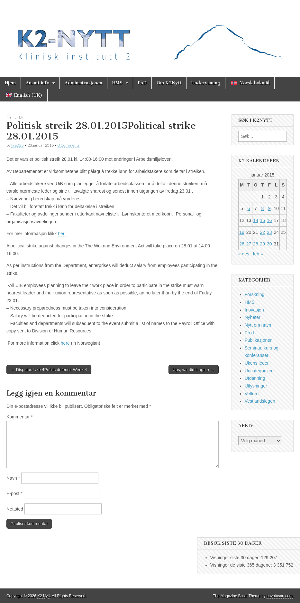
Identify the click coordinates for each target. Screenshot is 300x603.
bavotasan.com (280, 596)
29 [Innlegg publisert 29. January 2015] (262, 243)
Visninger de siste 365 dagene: (241, 565)
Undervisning (205, 83)
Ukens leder (257, 363)
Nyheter (14, 117)
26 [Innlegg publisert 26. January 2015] (241, 243)
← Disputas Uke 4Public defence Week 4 (49, 369)
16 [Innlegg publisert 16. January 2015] (269, 220)
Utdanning (255, 378)
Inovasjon (254, 309)
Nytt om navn (258, 325)
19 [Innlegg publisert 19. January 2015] (241, 232)
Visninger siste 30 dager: (235, 557)
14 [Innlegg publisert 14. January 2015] (255, 220)
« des (243, 253)
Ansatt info (37, 83)
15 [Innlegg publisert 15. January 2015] (262, 220)
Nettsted (14, 509)
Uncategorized (259, 370)
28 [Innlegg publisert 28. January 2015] (255, 243)
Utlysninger (256, 385)
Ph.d (249, 332)
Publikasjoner (258, 340)
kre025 (17, 145)
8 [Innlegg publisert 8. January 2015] (262, 208)
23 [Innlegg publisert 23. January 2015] (269, 232)
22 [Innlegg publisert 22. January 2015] (262, 232)
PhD (142, 83)
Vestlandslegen (260, 401)
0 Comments (68, 145)
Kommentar (19, 416)
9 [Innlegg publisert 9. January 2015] (269, 208)
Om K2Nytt (169, 83)
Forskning (254, 294)
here (65, 343)
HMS (117, 83)
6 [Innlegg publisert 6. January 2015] (249, 208)
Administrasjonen (83, 83)
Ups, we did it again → (193, 369)
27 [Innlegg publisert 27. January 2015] (248, 243)
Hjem (10, 83)
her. (61, 233)
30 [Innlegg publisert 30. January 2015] (269, 243)
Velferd (252, 393)
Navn (13, 478)
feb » (258, 253)
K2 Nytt (43, 596)
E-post (14, 493)
